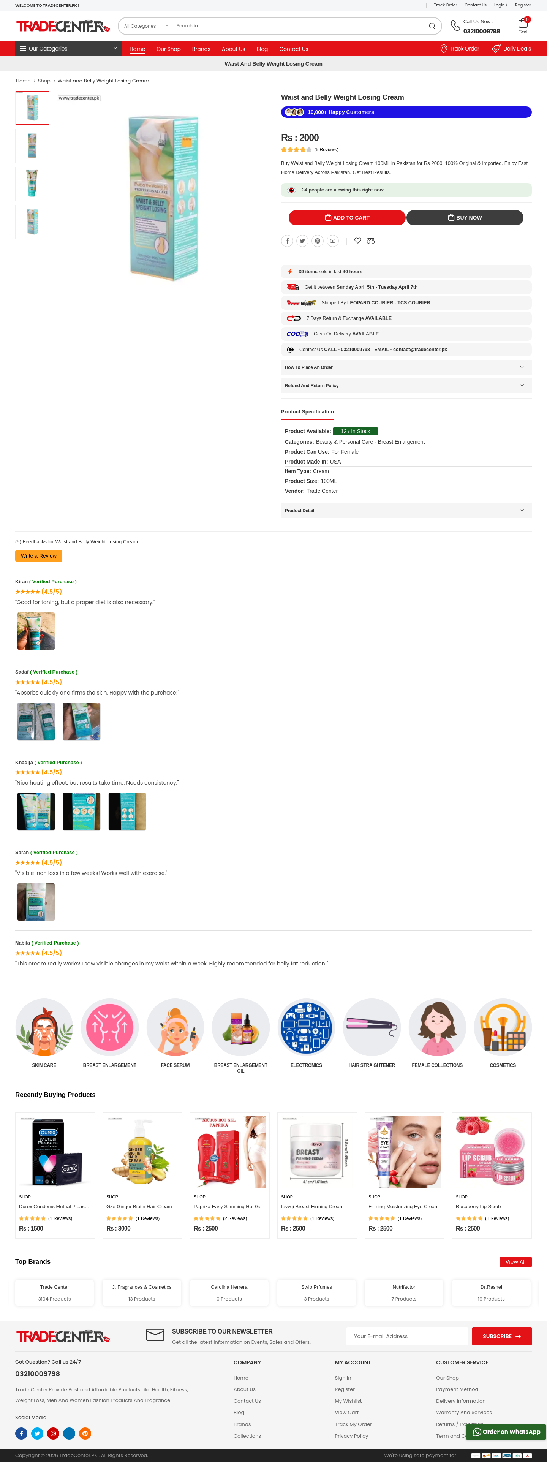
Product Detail (299, 510)
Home (137, 49)
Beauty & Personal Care (44, 1068)
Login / (500, 5)
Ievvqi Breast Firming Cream (312, 1206)
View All (516, 1262)
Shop (44, 80)
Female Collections (502, 1065)
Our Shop (169, 49)
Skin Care (110, 1065)
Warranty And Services (464, 1412)
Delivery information (460, 1401)
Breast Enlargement (175, 1065)
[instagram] (53, 1433)
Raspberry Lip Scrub (478, 1206)
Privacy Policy (351, 1436)
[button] (68, 48)
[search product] (432, 26)
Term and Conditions (462, 1436)
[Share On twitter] (302, 241)
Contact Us (476, 5)
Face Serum (240, 1065)
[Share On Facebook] (287, 241)
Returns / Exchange (460, 1424)
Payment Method (457, 1389)
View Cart (347, 1412)
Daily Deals (511, 48)
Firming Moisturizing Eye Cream (403, 1206)
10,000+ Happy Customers (341, 112)
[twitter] (37, 1433)
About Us (233, 49)
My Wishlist (348, 1401)
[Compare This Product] (370, 241)
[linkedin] (69, 1433)
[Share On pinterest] (317, 241)
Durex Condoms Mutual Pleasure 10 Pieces (67, 1206)
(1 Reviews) (60, 1218)
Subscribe (497, 1336)
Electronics (371, 1065)
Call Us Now (477, 21)
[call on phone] (455, 25)
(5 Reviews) (326, 149)
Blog (262, 49)
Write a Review (39, 556)
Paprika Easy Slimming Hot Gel (228, 1206)
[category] (146, 26)
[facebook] (21, 1433)
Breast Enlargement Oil (306, 1068)
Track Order (445, 5)
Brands (201, 49)
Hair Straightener (437, 1065)
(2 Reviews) (235, 1218)
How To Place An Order (309, 367)
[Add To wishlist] (357, 241)
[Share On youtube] (333, 241)
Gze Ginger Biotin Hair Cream (139, 1206)
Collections (247, 1436)
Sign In (343, 1377)
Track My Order (353, 1424)
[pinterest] (85, 1433)
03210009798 (481, 31)
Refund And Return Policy (311, 385)
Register (523, 5)
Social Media (31, 1417)
